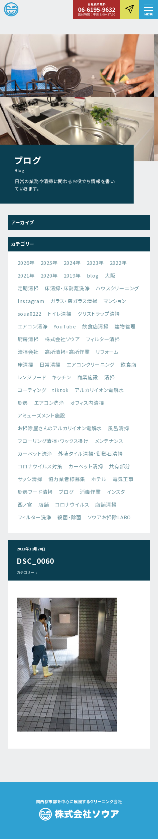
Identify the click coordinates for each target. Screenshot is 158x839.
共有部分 (119, 466)
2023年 (95, 262)
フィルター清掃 (103, 338)
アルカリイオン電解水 (99, 389)
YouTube (64, 326)
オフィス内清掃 (87, 402)
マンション (115, 300)
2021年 (26, 275)
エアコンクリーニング (90, 364)
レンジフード (32, 377)
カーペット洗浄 (35, 453)
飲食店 (128, 364)
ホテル (98, 478)
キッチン (61, 377)
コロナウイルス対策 (40, 466)
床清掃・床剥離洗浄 (67, 288)
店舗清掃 (105, 504)
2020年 (49, 275)
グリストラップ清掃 (98, 313)
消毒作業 (90, 491)
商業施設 (87, 377)
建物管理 (125, 326)
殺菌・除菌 (69, 517)
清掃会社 (28, 351)
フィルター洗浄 (35, 517)
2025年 (49, 262)
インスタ (116, 491)
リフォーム (107, 351)
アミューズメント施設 (41, 415)
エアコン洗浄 (49, 402)
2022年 (118, 262)
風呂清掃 (118, 428)
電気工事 (123, 478)
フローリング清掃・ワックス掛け (53, 440)
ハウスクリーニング (117, 288)
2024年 (72, 262)
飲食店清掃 (95, 326)
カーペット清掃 (85, 466)
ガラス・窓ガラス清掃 (74, 300)
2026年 (26, 262)
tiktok (60, 389)
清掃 (109, 377)
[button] (148, 9)
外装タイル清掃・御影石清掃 (90, 453)
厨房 (23, 402)
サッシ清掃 (30, 478)
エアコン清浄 (33, 326)
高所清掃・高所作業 (67, 351)
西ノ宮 (25, 504)
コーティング (32, 389)
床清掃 (25, 364)
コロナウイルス (72, 504)
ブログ (66, 491)
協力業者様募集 (67, 478)
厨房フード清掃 (35, 491)
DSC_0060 (35, 561)
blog (93, 275)
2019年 (72, 275)
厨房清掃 (28, 338)
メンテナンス (109, 440)
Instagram (31, 300)
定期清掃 (28, 288)
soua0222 (29, 313)
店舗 (43, 504)
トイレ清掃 (59, 313)
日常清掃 (49, 364)
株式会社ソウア (62, 338)
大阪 (110, 275)
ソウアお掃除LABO (109, 517)
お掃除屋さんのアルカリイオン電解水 (60, 428)
